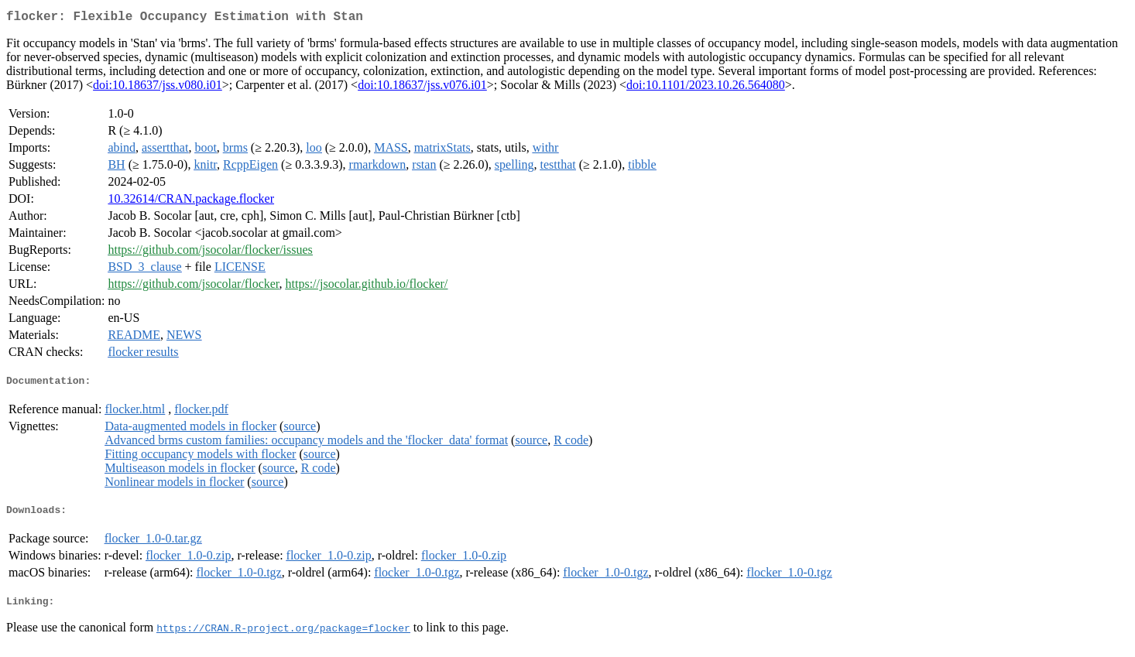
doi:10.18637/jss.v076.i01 (422, 87)
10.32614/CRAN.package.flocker (191, 201)
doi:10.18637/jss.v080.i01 (157, 87)
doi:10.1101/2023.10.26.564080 (705, 87)
